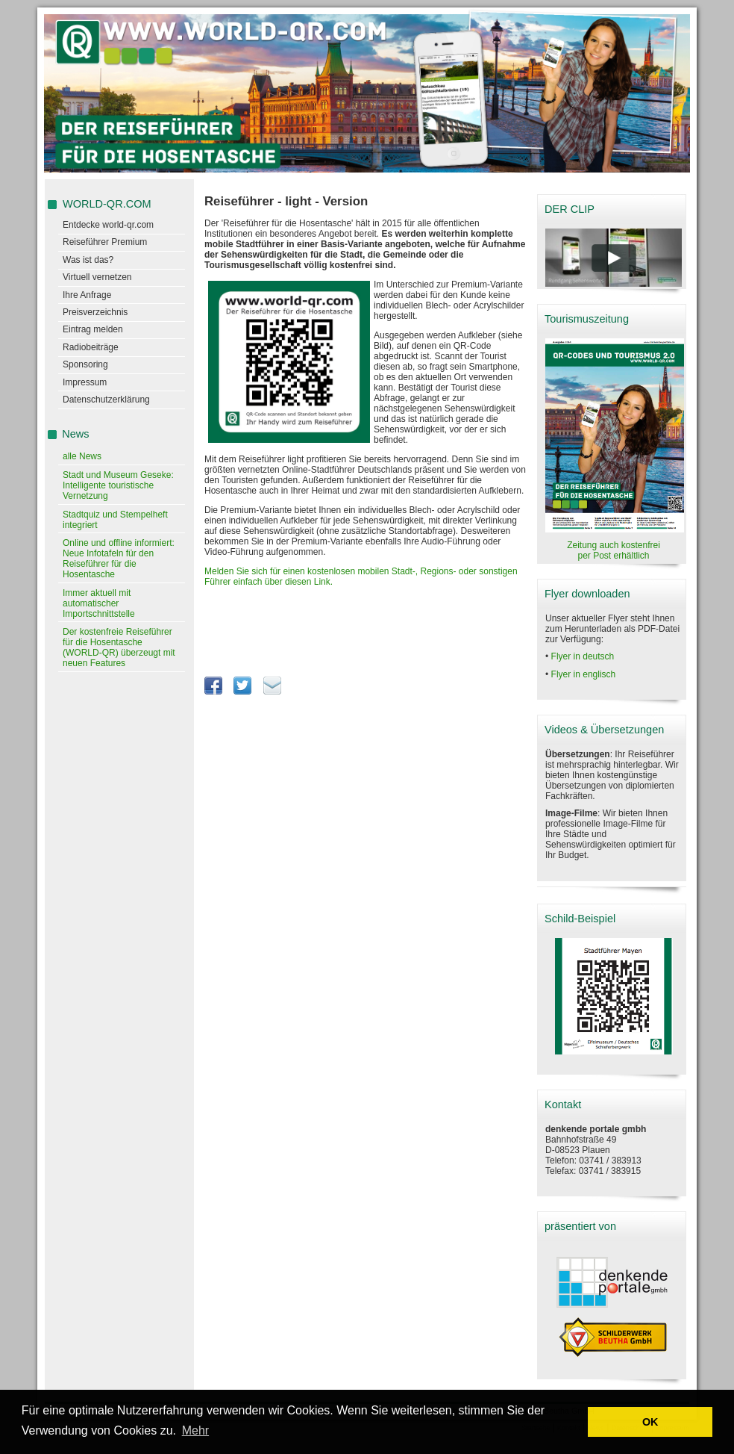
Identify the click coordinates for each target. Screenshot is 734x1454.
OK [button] (650, 1422)
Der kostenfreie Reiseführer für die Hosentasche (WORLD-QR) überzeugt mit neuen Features (119, 647)
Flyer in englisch (583, 674)
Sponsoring (85, 364)
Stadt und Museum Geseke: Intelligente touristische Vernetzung (118, 485)
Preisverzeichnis (95, 312)
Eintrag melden (93, 329)
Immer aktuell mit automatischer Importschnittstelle (99, 603)
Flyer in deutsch (583, 656)
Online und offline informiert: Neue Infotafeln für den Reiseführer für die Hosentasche (119, 559)
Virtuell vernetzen (97, 277)
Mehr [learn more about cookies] (195, 1430)
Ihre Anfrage (87, 295)
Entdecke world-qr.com (108, 225)
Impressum (85, 382)
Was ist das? (88, 260)
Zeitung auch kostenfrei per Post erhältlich (613, 550)
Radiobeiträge (91, 347)
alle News (82, 456)
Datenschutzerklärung (106, 399)
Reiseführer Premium (105, 242)
